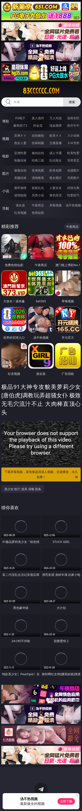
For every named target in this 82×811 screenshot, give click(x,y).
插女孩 (20, 205)
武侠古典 (73, 188)
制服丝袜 (20, 160)
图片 (5, 173)
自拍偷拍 (38, 135)
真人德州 (38, 118)
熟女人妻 (20, 143)
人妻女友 (55, 188)
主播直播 (55, 143)
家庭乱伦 (38, 188)
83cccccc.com (41, 91)
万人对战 (55, 118)
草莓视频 (55, 205)
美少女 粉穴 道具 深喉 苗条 (22, 489)
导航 (5, 208)
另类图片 (73, 178)
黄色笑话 (55, 195)
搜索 (72, 102)
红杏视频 (20, 213)
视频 (5, 138)
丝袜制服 (38, 143)
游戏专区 (73, 118)
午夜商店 (38, 205)
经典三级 (38, 160)
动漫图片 (73, 170)
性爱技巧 (73, 195)
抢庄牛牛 (73, 125)
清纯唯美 (38, 178)
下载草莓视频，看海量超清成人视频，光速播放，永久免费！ (41, 475)
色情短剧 (38, 213)
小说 (5, 191)
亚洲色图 (38, 170)
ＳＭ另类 (73, 143)
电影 (5, 156)
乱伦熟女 (55, 160)
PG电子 (20, 118)
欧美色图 (55, 170)
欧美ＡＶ (55, 135)
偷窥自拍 (20, 170)
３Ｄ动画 (73, 135)
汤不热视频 (73, 205)
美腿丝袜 (20, 178)
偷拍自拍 (38, 153)
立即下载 (66, 801)
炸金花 (37, 125)
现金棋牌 (55, 125)
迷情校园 (20, 195)
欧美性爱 (73, 153)
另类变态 (73, 160)
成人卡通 (55, 153)
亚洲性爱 (20, 153)
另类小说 (38, 195)
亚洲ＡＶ (20, 135)
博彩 (5, 121)
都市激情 (20, 188)
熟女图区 (55, 178)
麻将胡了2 (20, 125)
